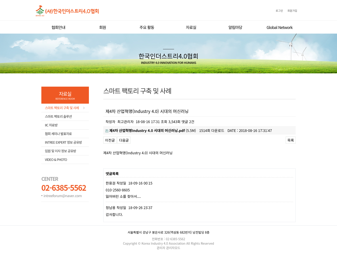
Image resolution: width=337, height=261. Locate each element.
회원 (102, 27)
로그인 (279, 10)
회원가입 (292, 10)
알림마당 (235, 27)
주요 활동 (147, 27)
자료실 (191, 27)
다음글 (124, 140)
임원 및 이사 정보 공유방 (60, 151)
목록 (290, 140)
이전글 (110, 140)
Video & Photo (56, 159)
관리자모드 (173, 248)
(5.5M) (150, 130)
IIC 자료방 (51, 125)
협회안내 (58, 27)
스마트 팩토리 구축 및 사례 (62, 107)
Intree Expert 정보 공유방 (63, 142)
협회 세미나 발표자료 (58, 133)
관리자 (161, 248)
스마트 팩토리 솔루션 (58, 116)
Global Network (279, 27)
